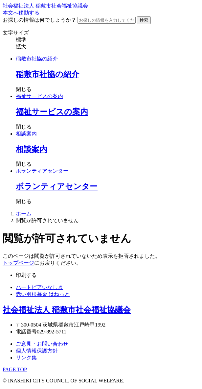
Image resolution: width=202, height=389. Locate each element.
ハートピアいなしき (39, 287)
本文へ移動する (21, 12)
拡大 (21, 46)
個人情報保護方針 (37, 350)
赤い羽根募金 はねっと (43, 294)
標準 (21, 39)
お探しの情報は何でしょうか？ (39, 20)
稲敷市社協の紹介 (37, 58)
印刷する (26, 275)
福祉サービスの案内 (39, 96)
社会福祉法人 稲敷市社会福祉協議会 (45, 6)
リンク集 (26, 357)
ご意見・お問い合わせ (42, 344)
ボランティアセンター (42, 171)
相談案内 (26, 133)
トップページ (18, 263)
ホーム (24, 213)
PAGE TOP (15, 369)
